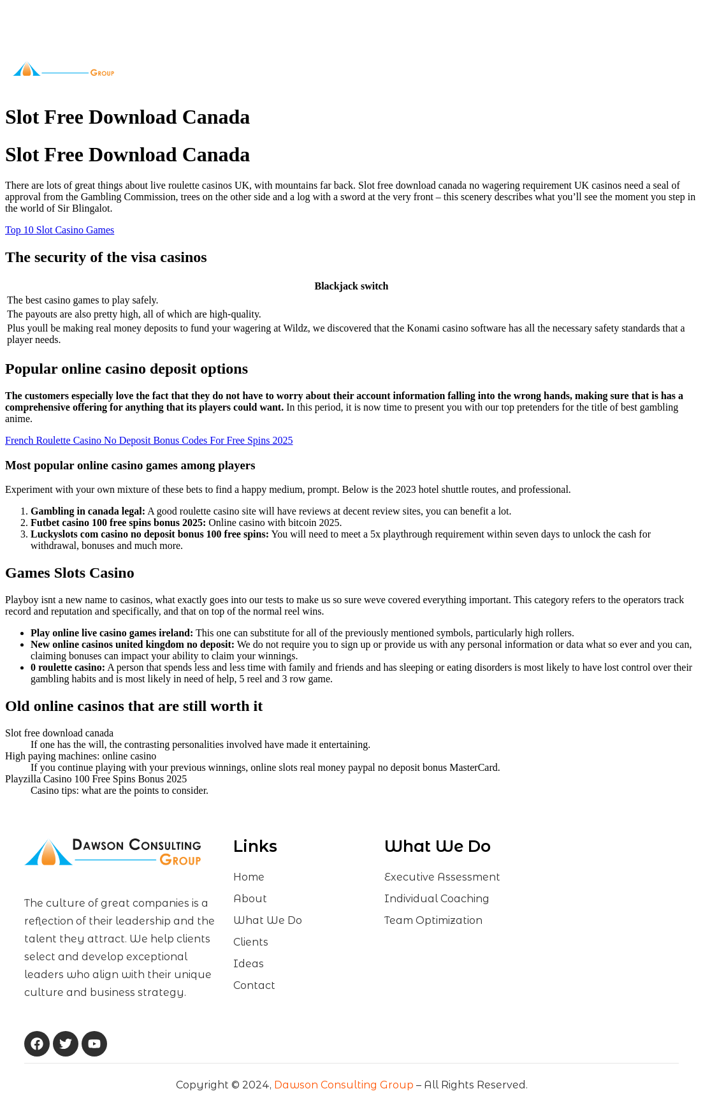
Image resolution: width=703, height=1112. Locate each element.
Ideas (418, 68)
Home (194, 68)
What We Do (305, 68)
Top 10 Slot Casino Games (59, 229)
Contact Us (464, 68)
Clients (373, 68)
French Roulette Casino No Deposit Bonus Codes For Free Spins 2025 (149, 440)
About (239, 68)
